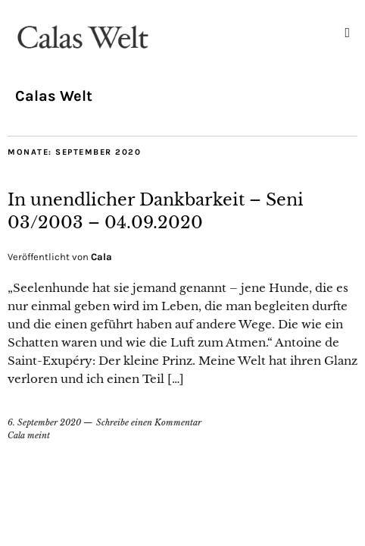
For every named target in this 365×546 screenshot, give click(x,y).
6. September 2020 (44, 422)
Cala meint (29, 435)
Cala (101, 256)
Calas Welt (53, 96)
